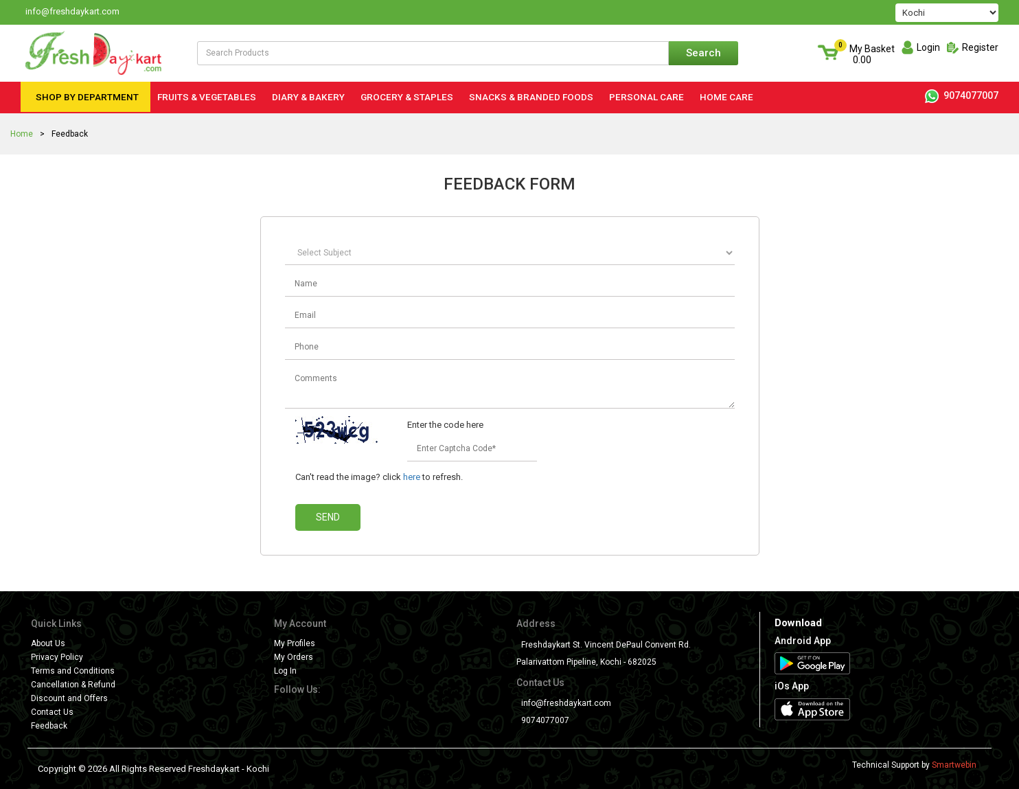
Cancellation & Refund (73, 684)
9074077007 (961, 95)
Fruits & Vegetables (206, 96)
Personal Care (646, 96)
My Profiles (294, 643)
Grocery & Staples (406, 96)
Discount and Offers (69, 698)
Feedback (49, 726)
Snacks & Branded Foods (531, 96)
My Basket (872, 54)
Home (21, 134)
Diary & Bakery (308, 96)
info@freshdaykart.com (566, 703)
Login (928, 47)
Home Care (726, 96)
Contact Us (52, 712)
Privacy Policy (57, 657)
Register (980, 47)
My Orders (293, 657)
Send (328, 517)
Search (703, 53)
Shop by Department (87, 96)
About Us (48, 643)
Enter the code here (445, 425)
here (411, 477)
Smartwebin (954, 765)
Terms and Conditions (73, 671)
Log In (285, 671)
